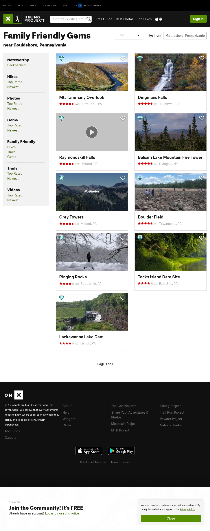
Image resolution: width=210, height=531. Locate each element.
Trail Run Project (172, 412)
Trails (11, 152)
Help (66, 412)
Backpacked (16, 65)
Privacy (126, 461)
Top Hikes (144, 19)
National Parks (170, 425)
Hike (33, 5)
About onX (12, 431)
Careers (10, 437)
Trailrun (49, 5)
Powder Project (171, 419)
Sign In (198, 19)
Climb (7, 5)
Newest (12, 87)
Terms (114, 461)
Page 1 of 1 (105, 364)
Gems (11, 157)
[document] (171, 512)
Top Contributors (123, 406)
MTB (21, 5)
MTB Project (120, 430)
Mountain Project (124, 424)
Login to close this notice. (62, 513)
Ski (65, 5)
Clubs (67, 425)
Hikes (11, 147)
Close (171, 518)
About (67, 406)
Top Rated (14, 82)
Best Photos (124, 19)
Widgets (69, 419)
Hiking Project (170, 406)
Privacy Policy (187, 509)
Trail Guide (104, 19)
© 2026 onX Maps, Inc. (93, 461)
